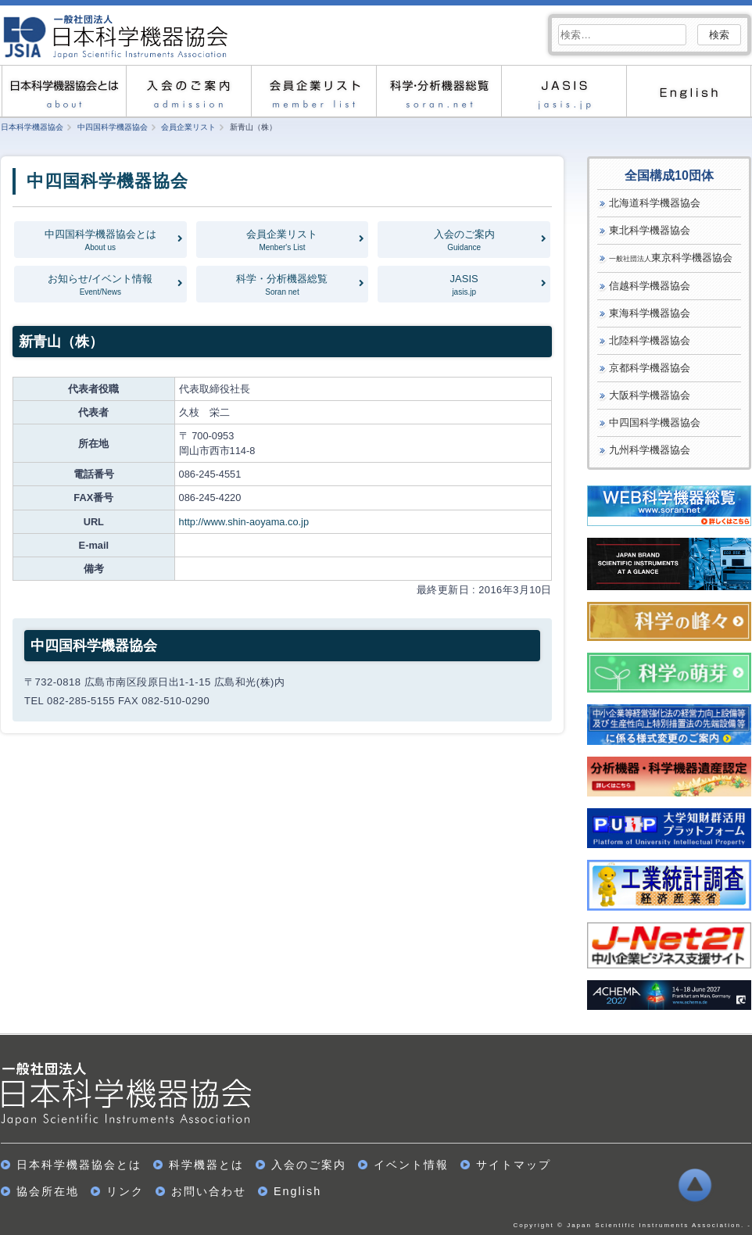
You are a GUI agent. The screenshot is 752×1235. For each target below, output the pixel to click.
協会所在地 (47, 1191)
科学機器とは (206, 1164)
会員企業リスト (313, 91)
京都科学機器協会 (649, 368)
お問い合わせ (208, 1191)
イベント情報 (411, 1164)
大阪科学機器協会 (649, 395)
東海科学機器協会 (649, 313)
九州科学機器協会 (649, 450)
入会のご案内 (188, 91)
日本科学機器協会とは (63, 91)
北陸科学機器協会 (649, 340)
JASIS (563, 91)
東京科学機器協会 (670, 257)
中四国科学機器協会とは (100, 240)
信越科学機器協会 (649, 286)
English (688, 91)
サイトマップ (513, 1164)
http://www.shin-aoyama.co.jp (244, 522)
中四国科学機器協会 (654, 422)
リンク (125, 1191)
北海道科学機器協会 (654, 203)
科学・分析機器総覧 (438, 91)
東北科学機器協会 (649, 230)
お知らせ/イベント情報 (100, 284)
